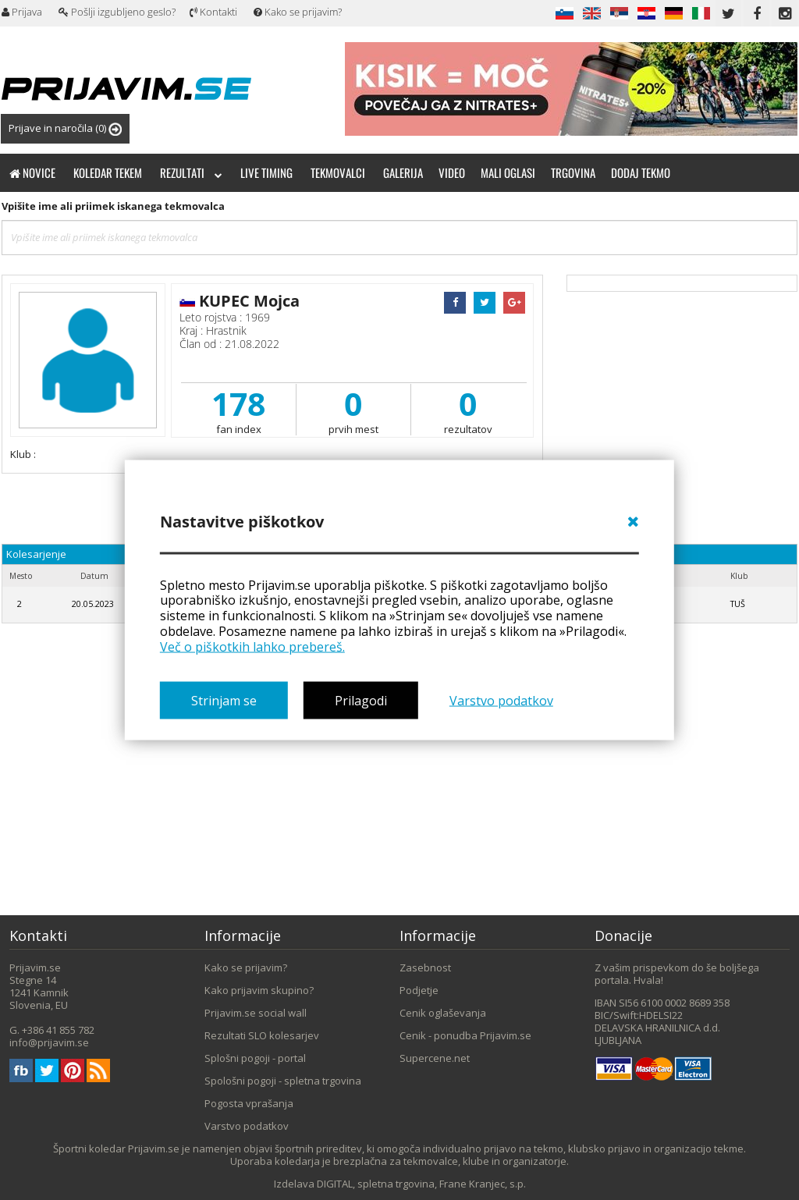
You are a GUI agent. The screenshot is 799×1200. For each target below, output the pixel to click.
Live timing (266, 172)
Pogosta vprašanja (248, 1103)
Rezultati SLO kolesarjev (261, 1035)
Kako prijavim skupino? (259, 990)
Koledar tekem (107, 172)
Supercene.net (435, 1058)
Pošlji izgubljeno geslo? (117, 11)
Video (452, 172)
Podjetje (419, 990)
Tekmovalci (338, 172)
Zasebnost (425, 967)
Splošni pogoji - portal (255, 1058)
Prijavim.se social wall (255, 1013)
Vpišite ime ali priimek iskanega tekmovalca (113, 206)
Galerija (403, 172)
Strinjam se (224, 700)
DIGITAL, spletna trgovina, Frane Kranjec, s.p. (421, 1184)
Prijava (22, 11)
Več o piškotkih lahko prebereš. (252, 646)
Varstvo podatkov (501, 700)
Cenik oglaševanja (443, 1013)
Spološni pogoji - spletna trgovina (282, 1081)
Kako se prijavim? (298, 11)
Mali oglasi (508, 172)
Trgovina (573, 172)
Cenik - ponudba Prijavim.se (465, 1035)
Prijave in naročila (65, 128)
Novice (32, 172)
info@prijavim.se (49, 1042)
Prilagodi (361, 700)
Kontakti (213, 11)
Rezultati (191, 172)
